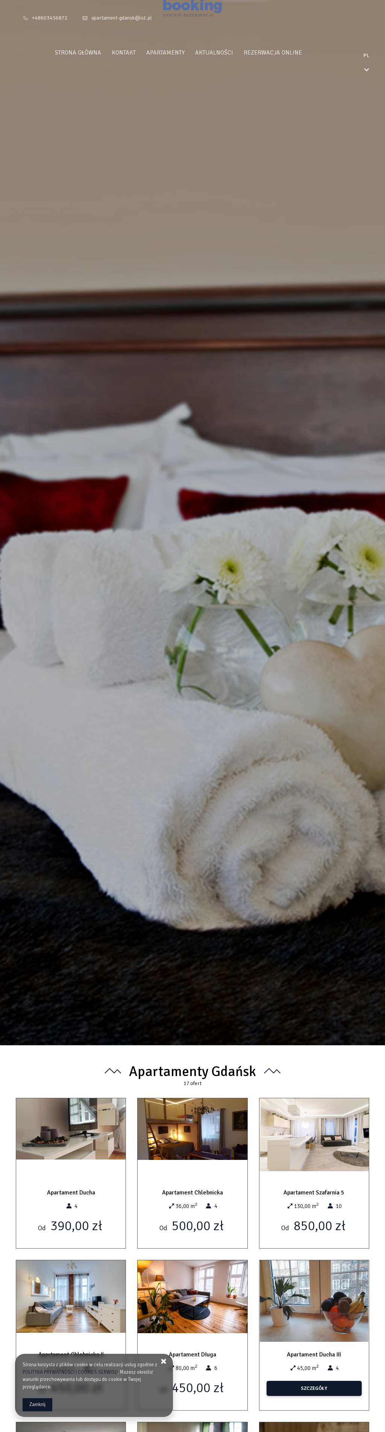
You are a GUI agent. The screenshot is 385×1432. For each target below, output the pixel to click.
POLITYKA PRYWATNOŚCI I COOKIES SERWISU (70, 1372)
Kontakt (138, 52)
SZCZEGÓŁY (314, 1388)
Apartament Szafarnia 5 (313, 1192)
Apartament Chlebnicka (192, 1192)
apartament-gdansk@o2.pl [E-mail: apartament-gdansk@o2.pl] (121, 18)
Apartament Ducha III (314, 1354)
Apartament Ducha (71, 1192)
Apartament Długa (192, 1354)
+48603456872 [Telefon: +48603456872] (50, 18)
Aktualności (228, 52)
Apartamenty (180, 52)
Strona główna (92, 52)
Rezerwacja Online (287, 52)
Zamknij (37, 1405)
